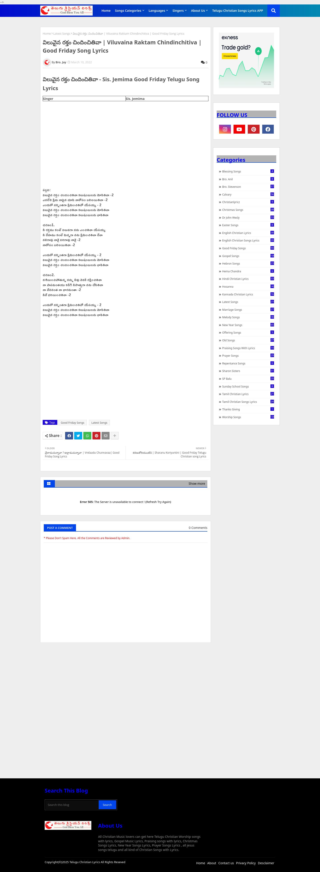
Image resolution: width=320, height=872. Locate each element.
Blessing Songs (248, 171)
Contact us (226, 863)
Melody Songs (248, 317)
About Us (198, 10)
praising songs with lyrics (248, 348)
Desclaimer (266, 863)
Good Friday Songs (72, 423)
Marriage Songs (248, 310)
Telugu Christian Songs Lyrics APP (237, 10)
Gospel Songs (248, 256)
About (211, 863)
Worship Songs (248, 417)
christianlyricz (248, 202)
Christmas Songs (248, 210)
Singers (178, 10)
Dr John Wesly (248, 217)
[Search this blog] (72, 804)
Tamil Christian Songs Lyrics (248, 402)
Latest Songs (61, 34)
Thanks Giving (248, 409)
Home (106, 10)
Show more (197, 483)
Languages (157, 10)
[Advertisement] (125, 679)
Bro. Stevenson (248, 187)
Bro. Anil (248, 179)
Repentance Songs (248, 363)
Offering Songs (248, 332)
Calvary (248, 194)
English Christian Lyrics (248, 233)
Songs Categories (128, 10)
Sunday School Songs (248, 386)
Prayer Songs (248, 356)
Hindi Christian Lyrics (248, 279)
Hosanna (248, 287)
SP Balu (248, 379)
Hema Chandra (248, 271)
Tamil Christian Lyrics (248, 394)
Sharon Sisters (248, 371)
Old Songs (248, 340)
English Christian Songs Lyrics (248, 240)
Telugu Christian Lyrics (85, 862)
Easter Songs (248, 225)
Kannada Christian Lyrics (248, 294)
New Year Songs (248, 325)
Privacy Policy (246, 863)
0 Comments (198, 528)
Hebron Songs (248, 263)
